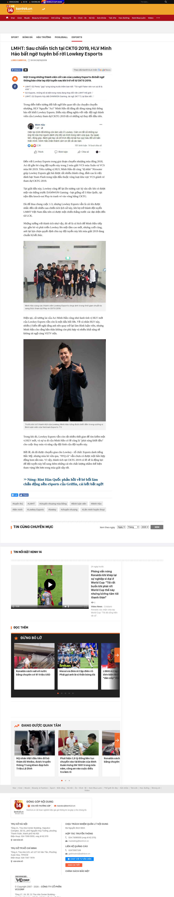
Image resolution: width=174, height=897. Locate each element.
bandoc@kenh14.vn (66, 806)
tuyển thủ (18, 503)
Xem (157, 527)
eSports (77, 37)
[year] (145, 527)
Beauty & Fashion (40, 18)
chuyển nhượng (69, 509)
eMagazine (14, 2)
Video (150, 18)
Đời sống (55, 18)
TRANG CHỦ (7, 18)
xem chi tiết (74, 865)
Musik (27, 18)
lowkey (53, 509)
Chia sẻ (17, 70)
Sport (15, 37)
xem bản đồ (18, 840)
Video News (97, 606)
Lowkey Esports (36, 509)
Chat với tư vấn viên (79, 859)
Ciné (19, 18)
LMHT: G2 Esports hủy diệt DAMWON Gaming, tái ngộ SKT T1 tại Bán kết (59, 96)
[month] (133, 527)
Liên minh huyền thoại (94, 509)
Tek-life (112, 18)
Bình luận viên (79, 503)
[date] (121, 527)
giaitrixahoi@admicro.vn (79, 854)
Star (13, 18)
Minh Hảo (96, 503)
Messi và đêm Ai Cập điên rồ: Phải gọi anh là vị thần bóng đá (77, 673)
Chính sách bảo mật (77, 871)
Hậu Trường (43, 37)
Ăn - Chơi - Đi (80, 18)
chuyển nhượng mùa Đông (54, 503)
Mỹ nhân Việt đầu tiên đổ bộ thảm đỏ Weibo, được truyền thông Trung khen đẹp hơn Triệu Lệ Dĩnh (33, 763)
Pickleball (61, 37)
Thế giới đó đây (111, 788)
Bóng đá (27, 37)
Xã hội (92, 18)
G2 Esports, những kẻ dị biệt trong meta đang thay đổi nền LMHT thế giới (59, 93)
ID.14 (25, 2)
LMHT (32, 503)
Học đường (124, 18)
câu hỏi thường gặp (40, 806)
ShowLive (35, 2)
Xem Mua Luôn (139, 18)
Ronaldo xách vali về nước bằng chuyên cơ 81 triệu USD (33, 673)
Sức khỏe (101, 18)
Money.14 (66, 18)
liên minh (18, 509)
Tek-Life (133, 788)
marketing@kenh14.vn (79, 841)
